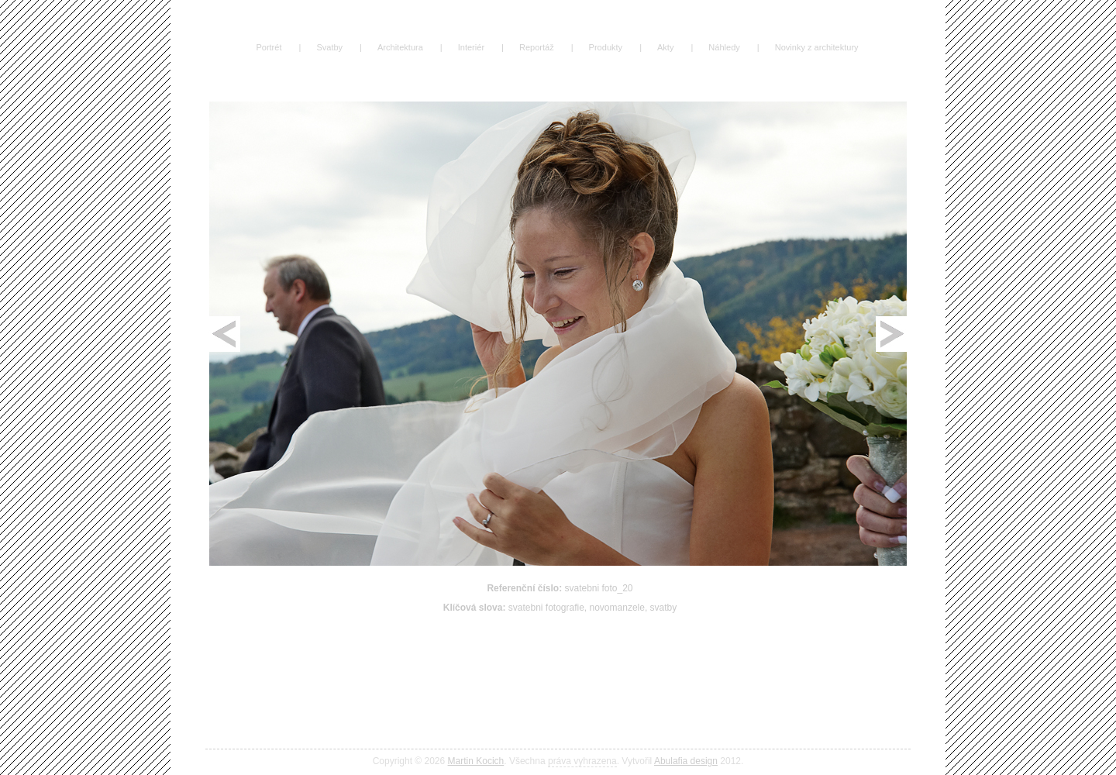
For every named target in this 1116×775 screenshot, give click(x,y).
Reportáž (536, 47)
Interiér (471, 47)
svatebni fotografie (546, 607)
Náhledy (723, 47)
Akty (665, 47)
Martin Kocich (476, 761)
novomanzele (617, 607)
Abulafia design (686, 761)
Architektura (400, 47)
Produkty (606, 47)
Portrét (268, 47)
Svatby (329, 47)
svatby (663, 607)
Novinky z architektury (817, 47)
